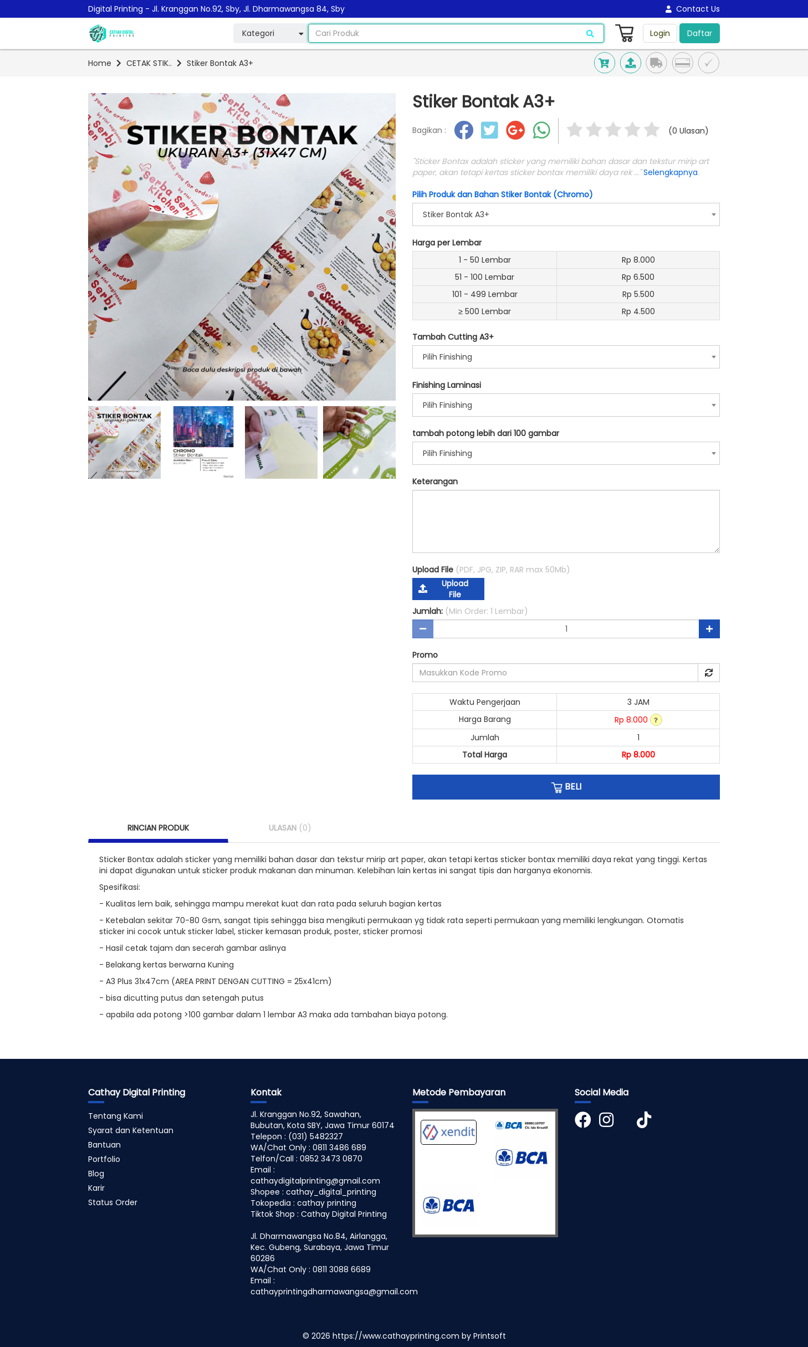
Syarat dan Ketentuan (130, 1130)
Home (99, 63)
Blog (96, 1173)
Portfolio (104, 1159)
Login (660, 33)
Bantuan (104, 1144)
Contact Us (693, 8)
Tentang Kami (115, 1115)
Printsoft (489, 1335)
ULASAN (290, 827)
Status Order (112, 1202)
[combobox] (566, 214)
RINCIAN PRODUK (158, 827)
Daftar (699, 33)
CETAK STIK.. (149, 63)
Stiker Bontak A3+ (220, 63)
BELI (566, 786)
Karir (96, 1188)
